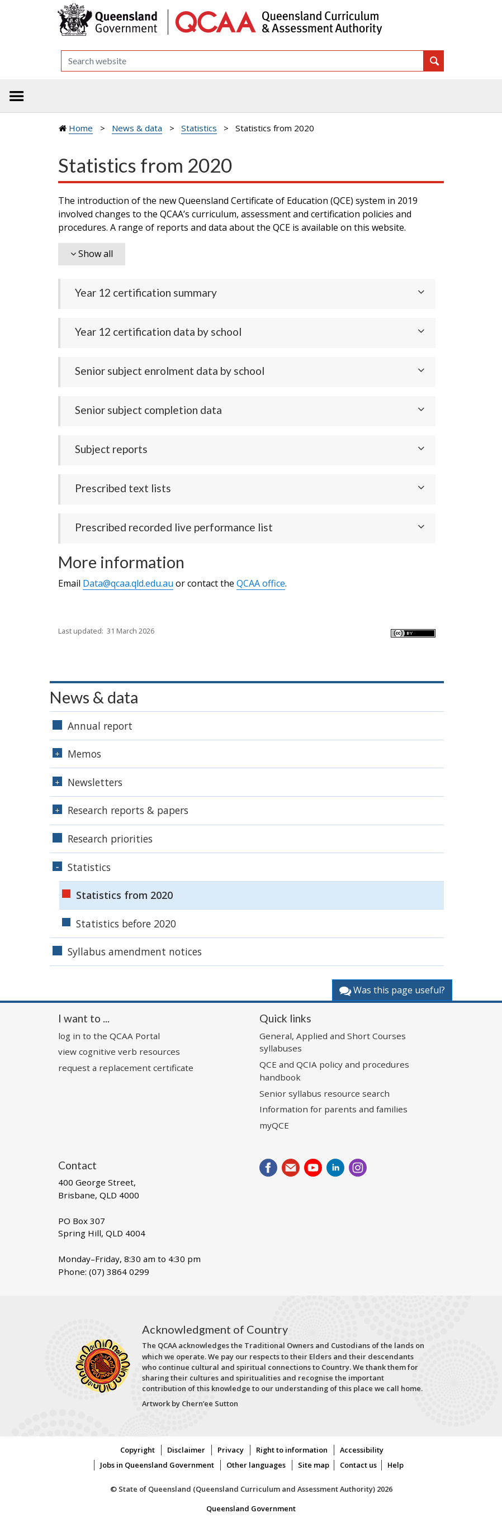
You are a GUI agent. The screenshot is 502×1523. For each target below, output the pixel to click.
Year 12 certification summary (146, 292)
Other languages (256, 1465)
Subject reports (111, 448)
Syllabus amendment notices (135, 951)
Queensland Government (251, 1508)
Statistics (199, 128)
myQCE (274, 1125)
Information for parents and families (333, 1109)
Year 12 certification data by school (158, 331)
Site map (313, 1465)
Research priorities (110, 838)
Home (81, 128)
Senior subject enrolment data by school (169, 370)
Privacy (230, 1450)
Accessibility (361, 1450)
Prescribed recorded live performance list (174, 527)
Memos (84, 753)
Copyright (137, 1450)
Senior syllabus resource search (324, 1093)
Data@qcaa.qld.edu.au (128, 583)
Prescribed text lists (123, 488)
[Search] (242, 61)
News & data (137, 128)
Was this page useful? (392, 990)
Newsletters (95, 782)
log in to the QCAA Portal (109, 1035)
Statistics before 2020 (126, 923)
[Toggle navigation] (17, 96)
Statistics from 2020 (124, 895)
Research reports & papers (128, 810)
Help (395, 1465)
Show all (95, 254)
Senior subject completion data (148, 409)
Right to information (292, 1450)
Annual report (100, 725)
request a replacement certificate (125, 1067)
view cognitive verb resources (119, 1051)
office (260, 583)
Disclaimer (186, 1450)
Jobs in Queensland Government (157, 1465)
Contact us (358, 1465)
